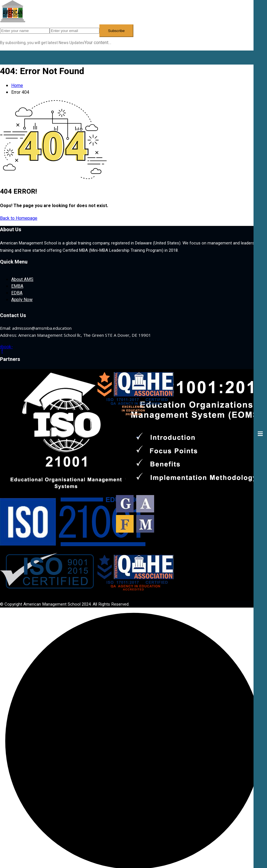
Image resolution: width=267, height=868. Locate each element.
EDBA (16, 293)
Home (17, 85)
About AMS (22, 279)
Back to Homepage (18, 218)
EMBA (17, 286)
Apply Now (22, 299)
